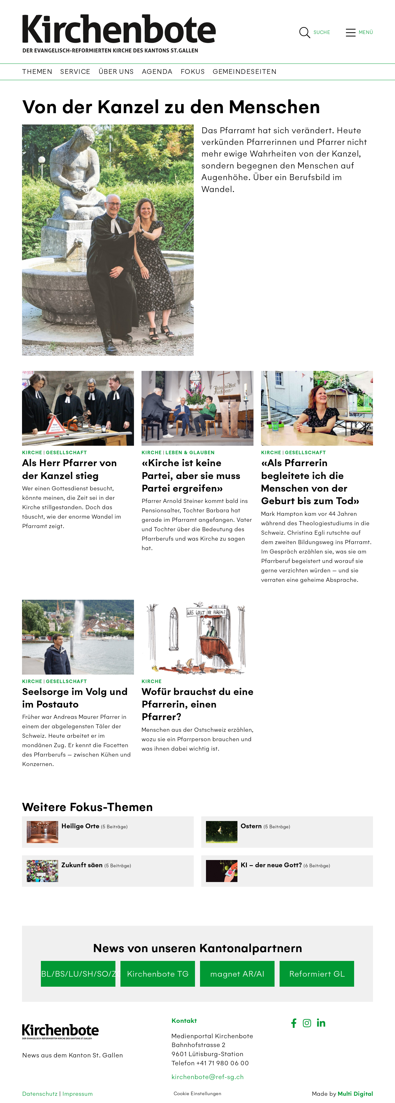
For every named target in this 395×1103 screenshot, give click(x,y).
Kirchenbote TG (158, 974)
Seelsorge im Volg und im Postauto (75, 698)
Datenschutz (40, 1093)
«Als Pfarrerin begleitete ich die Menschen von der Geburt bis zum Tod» (310, 482)
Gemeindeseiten (244, 72)
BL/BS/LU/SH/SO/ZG (78, 974)
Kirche (32, 453)
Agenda (157, 72)
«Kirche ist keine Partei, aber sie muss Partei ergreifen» (191, 476)
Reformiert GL (317, 974)
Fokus (193, 72)
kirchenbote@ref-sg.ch (207, 1077)
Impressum (77, 1093)
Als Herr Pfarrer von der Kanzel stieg (69, 469)
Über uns (116, 72)
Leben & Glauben (190, 453)
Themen (37, 72)
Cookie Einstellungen (197, 1093)
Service (75, 72)
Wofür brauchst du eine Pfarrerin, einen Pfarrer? (197, 705)
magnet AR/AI (237, 974)
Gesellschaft (66, 453)
